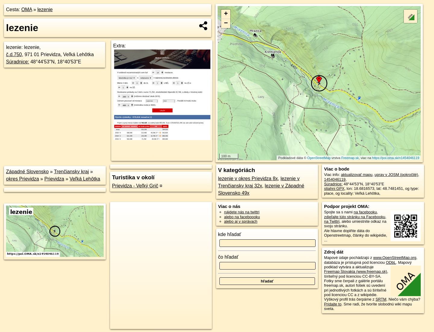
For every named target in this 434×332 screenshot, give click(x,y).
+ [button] (226, 14)
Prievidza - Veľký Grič (135, 185)
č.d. (14, 54)
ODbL (391, 262)
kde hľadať (229, 234)
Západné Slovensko (27, 171)
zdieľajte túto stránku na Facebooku (354, 217)
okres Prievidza (22, 178)
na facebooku (365, 212)
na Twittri (331, 221)
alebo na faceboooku (242, 217)
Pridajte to (332, 304)
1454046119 (334, 179)
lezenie (45, 9)
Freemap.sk (350, 158)
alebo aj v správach (240, 221)
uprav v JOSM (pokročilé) (396, 174)
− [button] (226, 23)
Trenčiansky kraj (71, 171)
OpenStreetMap (319, 158)
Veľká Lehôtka (85, 178)
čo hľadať (228, 257)
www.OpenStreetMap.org (394, 257)
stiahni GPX (334, 188)
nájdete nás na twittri (241, 212)
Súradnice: (17, 61)
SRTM (381, 299)
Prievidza (54, 178)
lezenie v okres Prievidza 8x (248, 178)
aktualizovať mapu (356, 174)
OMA (26, 9)
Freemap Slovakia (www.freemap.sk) (355, 271)
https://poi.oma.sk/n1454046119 (396, 158)
